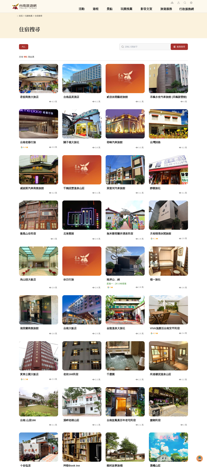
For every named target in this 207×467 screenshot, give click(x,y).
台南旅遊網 (24, 6)
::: (167, 2)
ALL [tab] (23, 47)
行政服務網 (186, 9)
